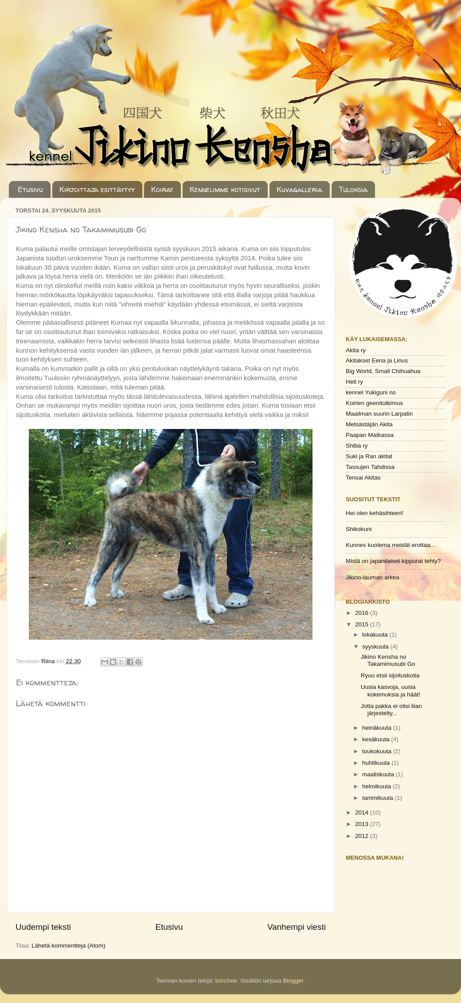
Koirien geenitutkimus (374, 403)
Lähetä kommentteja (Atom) (68, 945)
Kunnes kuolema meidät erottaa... (390, 545)
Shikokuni (359, 529)
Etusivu (30, 189)
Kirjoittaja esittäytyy (97, 189)
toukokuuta (377, 751)
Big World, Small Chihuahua (383, 371)
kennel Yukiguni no (371, 392)
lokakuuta (376, 634)
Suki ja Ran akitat (369, 456)
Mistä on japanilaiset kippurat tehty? (393, 561)
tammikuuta (378, 798)
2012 (362, 836)
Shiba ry (357, 445)
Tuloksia (353, 189)
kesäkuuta (376, 739)
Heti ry (354, 381)
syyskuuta (376, 646)
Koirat (162, 189)
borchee (226, 980)
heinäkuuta (377, 727)
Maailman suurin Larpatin (379, 413)
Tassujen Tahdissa (370, 467)
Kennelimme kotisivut (225, 189)
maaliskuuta (379, 774)
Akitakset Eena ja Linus (377, 360)
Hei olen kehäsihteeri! (374, 513)
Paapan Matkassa (370, 435)
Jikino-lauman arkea (372, 577)
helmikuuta (377, 786)
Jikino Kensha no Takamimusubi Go (388, 660)
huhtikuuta (376, 762)
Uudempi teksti (43, 927)
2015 (362, 624)
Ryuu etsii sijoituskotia (390, 675)
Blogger (293, 980)
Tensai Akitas (363, 477)
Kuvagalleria (299, 189)
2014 (362, 812)
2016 (362, 613)
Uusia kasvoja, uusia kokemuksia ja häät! (390, 690)
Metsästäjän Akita (369, 424)
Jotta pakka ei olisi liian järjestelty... (391, 709)
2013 (362, 824)
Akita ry (356, 350)
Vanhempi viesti (296, 927)
